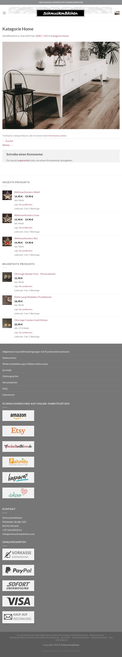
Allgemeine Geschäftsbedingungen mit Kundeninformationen (35, 351)
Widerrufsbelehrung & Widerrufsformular (25, 363)
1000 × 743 (41, 35)
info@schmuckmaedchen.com (18, 533)
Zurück (7, 140)
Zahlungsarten (10, 376)
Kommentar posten (57, 135)
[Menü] (4, 13)
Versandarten (9, 382)
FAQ (4, 388)
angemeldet (23, 160)
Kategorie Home (60, 35)
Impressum (8, 394)
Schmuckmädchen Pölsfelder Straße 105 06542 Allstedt (14, 521)
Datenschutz (9, 357)
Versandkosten (25, 204)
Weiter (7, 144)
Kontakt (6, 370)
